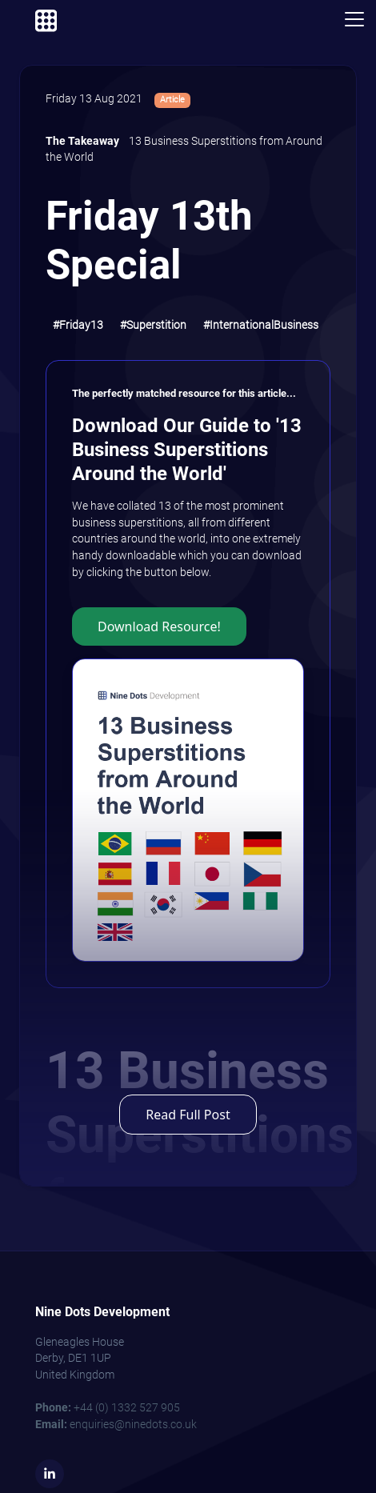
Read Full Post (188, 1114)
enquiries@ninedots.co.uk (116, 1424)
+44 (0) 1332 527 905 (107, 1408)
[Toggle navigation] (354, 19)
